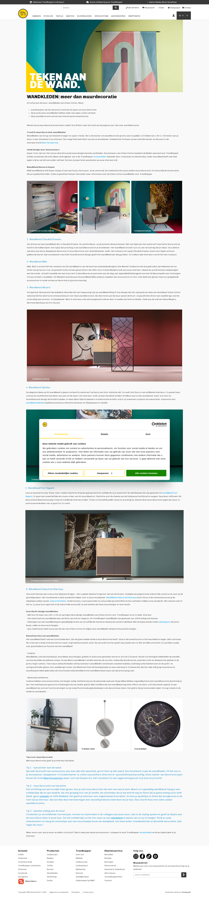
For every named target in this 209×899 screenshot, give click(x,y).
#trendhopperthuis (113, 877)
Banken (37, 16)
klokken (63, 796)
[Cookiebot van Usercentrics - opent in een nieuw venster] (154, 424)
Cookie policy (88, 892)
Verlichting (101, 16)
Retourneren (110, 865)
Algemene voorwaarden (59, 892)
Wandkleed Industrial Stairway (121, 597)
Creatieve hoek (25, 862)
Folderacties (82, 862)
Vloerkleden (84, 16)
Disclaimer (76, 892)
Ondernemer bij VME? (85, 880)
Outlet (50, 880)
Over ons (80, 854)
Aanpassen (104, 473)
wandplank (117, 817)
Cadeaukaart (82, 865)
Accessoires (118, 16)
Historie (79, 873)
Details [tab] (104, 434)
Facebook (22, 873)
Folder (21, 854)
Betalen (108, 858)
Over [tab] (148, 434)
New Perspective (50, 142)
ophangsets (164, 622)
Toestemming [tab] (61, 434)
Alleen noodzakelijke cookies (63, 473)
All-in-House (110, 873)
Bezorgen (109, 862)
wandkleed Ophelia (35, 403)
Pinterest (22, 869)
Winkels (79, 858)
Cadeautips (52, 854)
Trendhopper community (29, 865)
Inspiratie (134, 16)
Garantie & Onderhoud (115, 869)
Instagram (23, 877)
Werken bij (80, 869)
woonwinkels (99, 156)
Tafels (59, 16)
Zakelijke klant (82, 877)
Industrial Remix (58, 601)
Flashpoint (186, 892)
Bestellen (109, 854)
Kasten (70, 16)
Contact (108, 880)
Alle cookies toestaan (146, 473)
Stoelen (48, 16)
